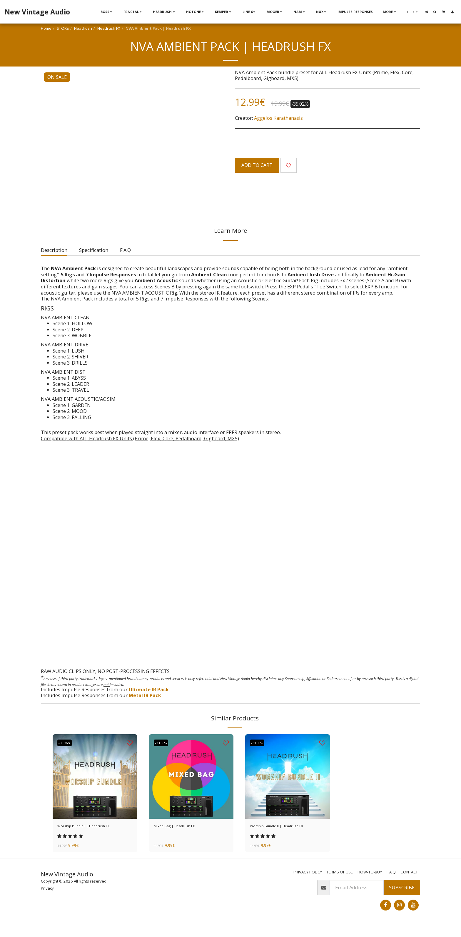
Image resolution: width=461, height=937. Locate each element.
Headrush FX (108, 28)
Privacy (47, 898)
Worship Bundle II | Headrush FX (284, 830)
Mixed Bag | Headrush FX (183, 826)
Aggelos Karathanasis (278, 117)
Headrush (83, 28)
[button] (426, 12)
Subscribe (402, 897)
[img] (95, 776)
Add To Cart (257, 165)
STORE (63, 28)
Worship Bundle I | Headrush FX (94, 826)
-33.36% (67, 742)
